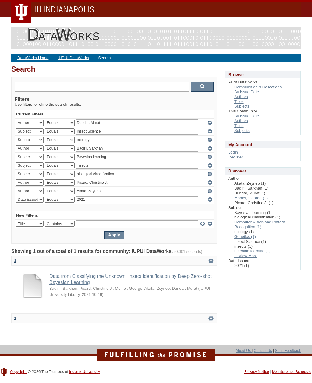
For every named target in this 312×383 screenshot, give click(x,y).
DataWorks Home (32, 57)
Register (235, 157)
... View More (245, 256)
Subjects (242, 106)
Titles (239, 101)
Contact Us (263, 351)
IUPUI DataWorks (73, 57)
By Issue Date (246, 92)
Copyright (18, 371)
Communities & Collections (258, 87)
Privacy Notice (256, 371)
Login (233, 152)
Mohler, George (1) (251, 198)
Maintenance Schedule (291, 371)
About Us (244, 351)
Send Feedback (288, 351)
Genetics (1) (245, 236)
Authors (241, 96)
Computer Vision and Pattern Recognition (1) (259, 224)
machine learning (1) (252, 251)
